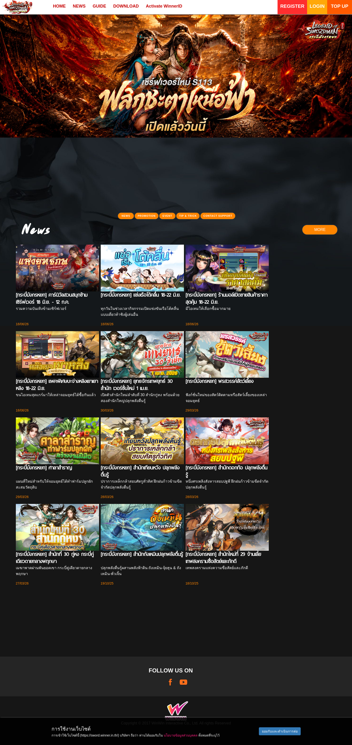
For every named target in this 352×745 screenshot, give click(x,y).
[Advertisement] (176, 176)
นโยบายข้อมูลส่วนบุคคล (180, 735)
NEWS (79, 6)
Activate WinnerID (164, 6)
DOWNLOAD (126, 6)
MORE (320, 230)
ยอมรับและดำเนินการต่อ (280, 731)
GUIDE (99, 6)
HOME (59, 6)
